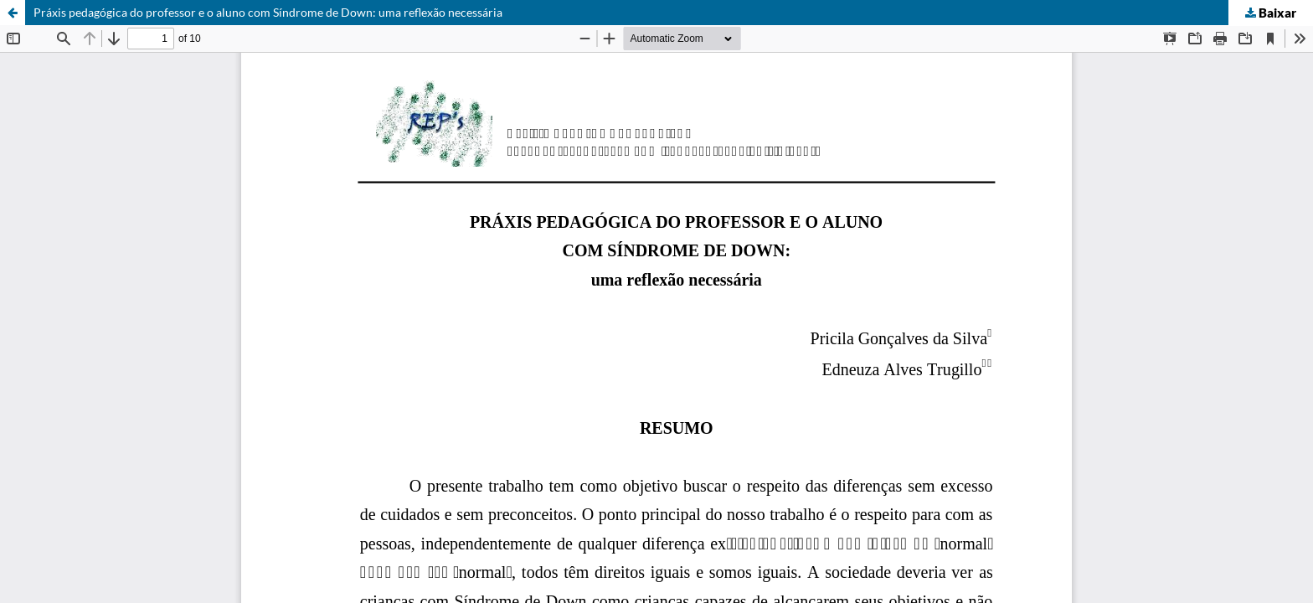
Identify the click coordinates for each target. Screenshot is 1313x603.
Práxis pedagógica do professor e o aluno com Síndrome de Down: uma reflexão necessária (267, 12)
